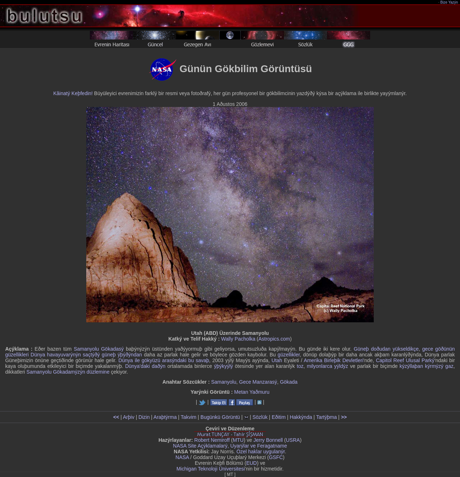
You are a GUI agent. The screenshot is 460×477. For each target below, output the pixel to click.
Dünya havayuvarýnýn (56, 354)
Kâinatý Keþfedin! (73, 93)
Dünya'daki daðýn (145, 366)
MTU (238, 440)
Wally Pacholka (238, 339)
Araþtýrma (165, 417)
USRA (293, 440)
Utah (277, 360)
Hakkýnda (301, 417)
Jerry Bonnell (268, 440)
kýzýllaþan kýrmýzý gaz (427, 366)
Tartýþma (326, 417)
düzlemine (98, 372)
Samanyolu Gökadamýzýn (56, 372)
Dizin (144, 417)
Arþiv (128, 417)
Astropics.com (274, 339)
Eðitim (279, 417)
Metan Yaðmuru (252, 392)
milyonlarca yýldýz (327, 366)
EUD (251, 463)
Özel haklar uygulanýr (260, 451)
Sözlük (259, 417)
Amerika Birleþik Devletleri (333, 360)
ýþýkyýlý (223, 366)
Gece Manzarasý (258, 382)
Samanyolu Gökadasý (99, 349)
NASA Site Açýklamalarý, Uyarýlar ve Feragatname (230, 446)
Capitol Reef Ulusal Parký (405, 360)
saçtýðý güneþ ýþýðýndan (112, 354)
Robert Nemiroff (212, 440)
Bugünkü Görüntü (220, 417)
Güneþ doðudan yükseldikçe (386, 349)
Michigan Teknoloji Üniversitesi (210, 469)
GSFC (276, 457)
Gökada (289, 382)
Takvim (189, 417)
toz (300, 366)
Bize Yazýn (449, 2)
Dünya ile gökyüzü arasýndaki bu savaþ (163, 360)
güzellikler (289, 354)
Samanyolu (223, 382)
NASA (182, 457)
